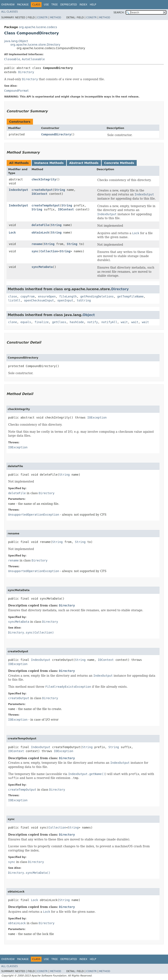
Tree (54, 4)
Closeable (12, 59)
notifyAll (109, 322)
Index (83, 4)
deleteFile (40, 225)
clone (12, 322)
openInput (65, 300)
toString (84, 300)
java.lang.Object (16, 41)
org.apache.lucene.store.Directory (35, 44)
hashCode (77, 322)
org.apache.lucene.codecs (38, 27)
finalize (41, 322)
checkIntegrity (44, 179)
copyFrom (27, 296)
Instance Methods (48, 163)
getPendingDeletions (97, 296)
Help (93, 4)
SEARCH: (119, 12)
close (12, 296)
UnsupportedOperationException (33, 514)
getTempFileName (130, 296)
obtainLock (40, 232)
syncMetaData (42, 267)
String (59, 189)
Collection (49, 251)
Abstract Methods (84, 163)
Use (46, 4)
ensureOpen (47, 296)
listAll (14, 300)
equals (25, 322)
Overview (8, 4)
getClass (59, 322)
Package (23, 4)
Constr (42, 17)
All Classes (9, 11)
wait (124, 322)
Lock (12, 232)
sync (35, 251)
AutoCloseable (33, 59)
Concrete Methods (119, 163)
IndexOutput (18, 189)
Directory (26, 72)
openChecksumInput (39, 300)
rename (37, 244)
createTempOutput (46, 205)
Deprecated (68, 4)
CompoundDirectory (56, 134)
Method (55, 17)
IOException (97, 417)
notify (92, 322)
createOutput (42, 189)
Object (89, 315)
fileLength (68, 296)
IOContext (39, 193)
